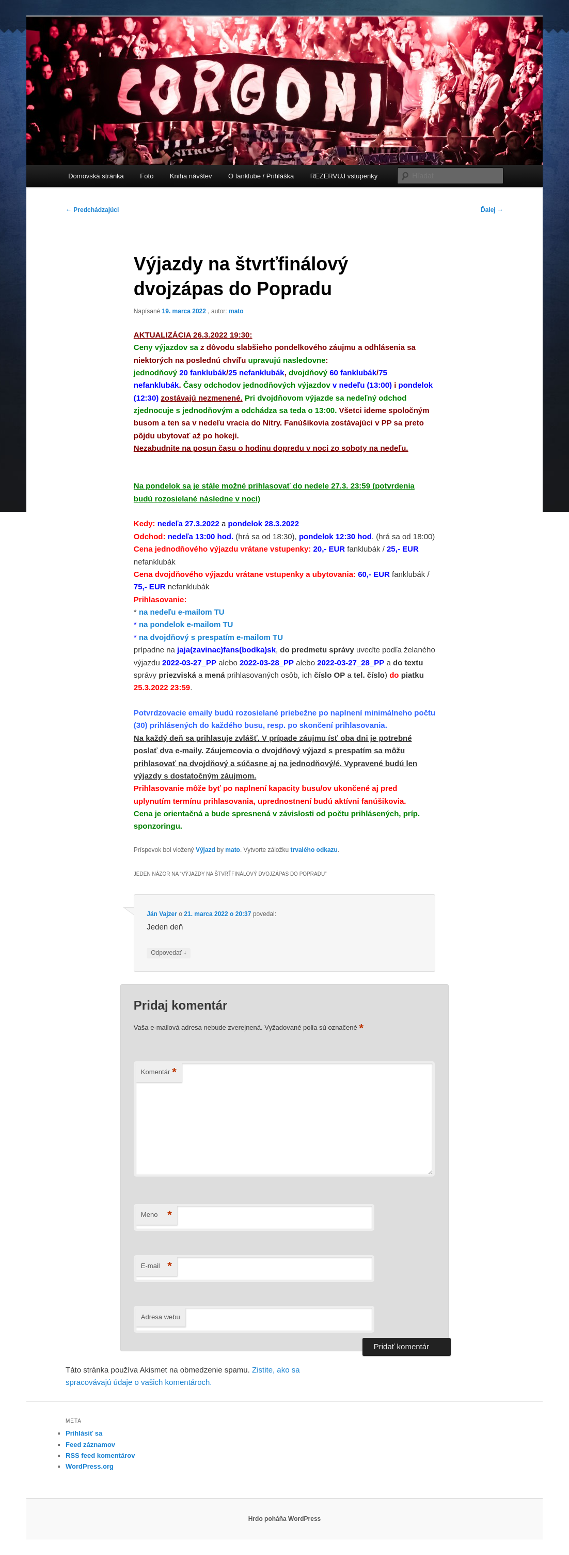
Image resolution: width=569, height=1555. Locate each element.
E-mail (156, 1266)
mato (236, 311)
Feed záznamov (90, 1445)
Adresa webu (160, 1317)
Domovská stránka (96, 176)
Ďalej (492, 210)
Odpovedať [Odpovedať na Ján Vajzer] (168, 953)
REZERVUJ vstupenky (344, 176)
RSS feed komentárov (100, 1455)
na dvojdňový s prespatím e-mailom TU (211, 637)
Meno (156, 1215)
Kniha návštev (191, 176)
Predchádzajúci (92, 210)
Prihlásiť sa (84, 1433)
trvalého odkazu (314, 849)
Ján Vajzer (162, 914)
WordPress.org (90, 1466)
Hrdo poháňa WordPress (284, 1518)
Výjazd (205, 849)
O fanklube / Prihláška (261, 176)
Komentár (159, 1072)
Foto (146, 176)
